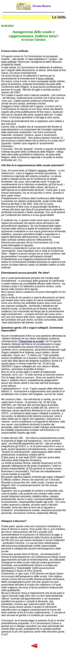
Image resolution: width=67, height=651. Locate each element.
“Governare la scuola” (32, 341)
